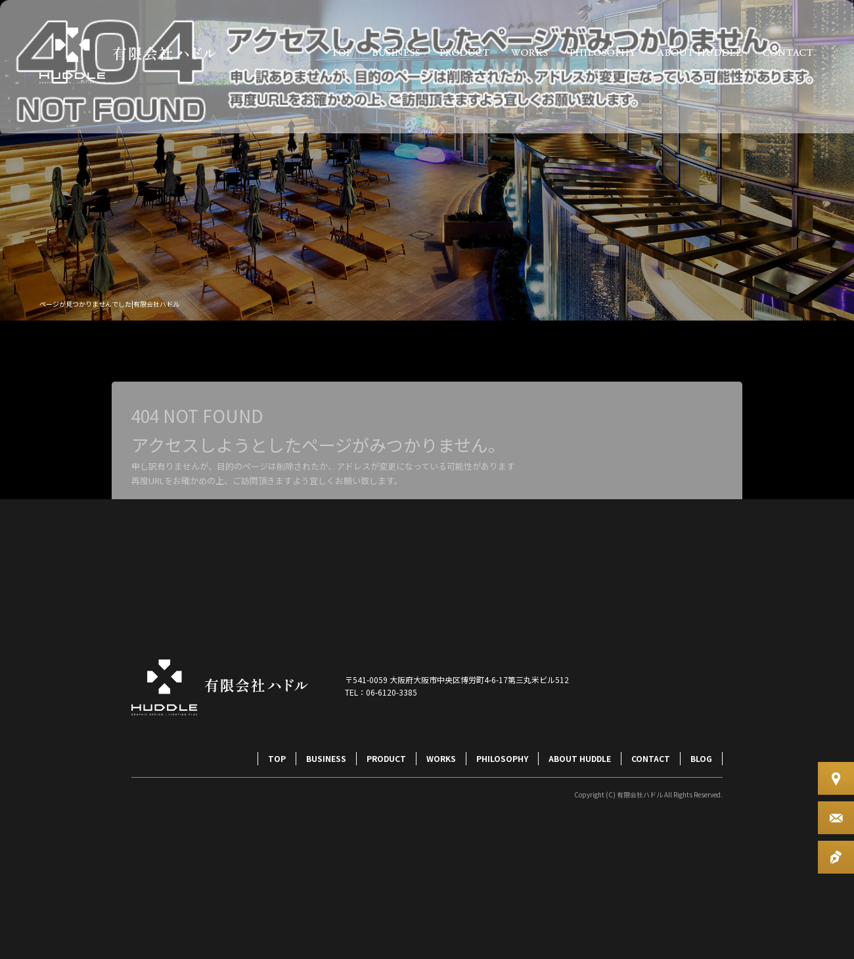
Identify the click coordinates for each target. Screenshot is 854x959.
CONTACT (788, 52)
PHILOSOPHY (602, 52)
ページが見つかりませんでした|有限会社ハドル (109, 304)
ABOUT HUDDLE (699, 52)
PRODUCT (464, 52)
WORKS (528, 52)
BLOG (701, 758)
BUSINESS (395, 52)
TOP (341, 52)
